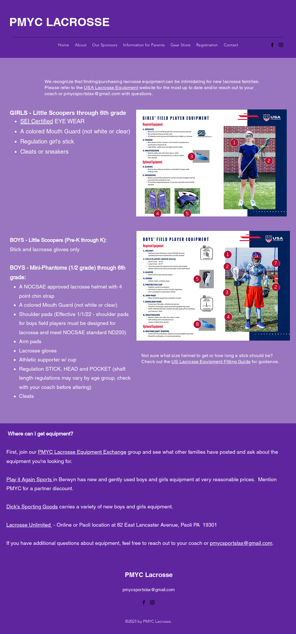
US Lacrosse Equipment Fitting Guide (211, 361)
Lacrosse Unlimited (29, 525)
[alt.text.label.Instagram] (281, 45)
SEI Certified (36, 121)
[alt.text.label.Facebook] (272, 45)
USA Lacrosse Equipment (111, 87)
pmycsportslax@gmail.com (92, 93)
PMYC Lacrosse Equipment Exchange (82, 452)
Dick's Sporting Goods (32, 506)
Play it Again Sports (29, 479)
